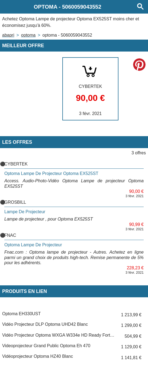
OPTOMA (28, 35)
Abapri (8, 35)
